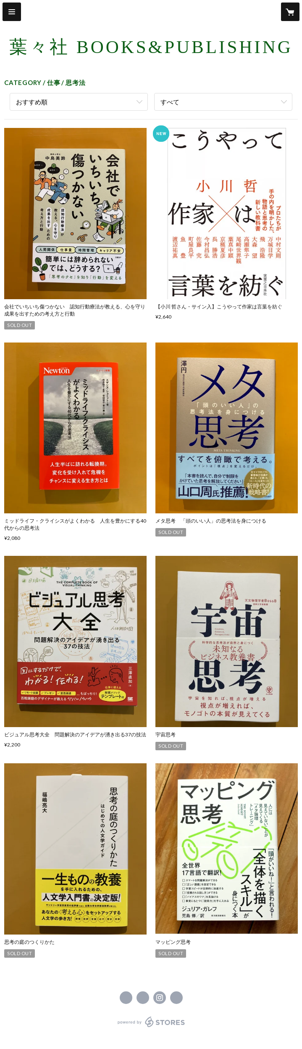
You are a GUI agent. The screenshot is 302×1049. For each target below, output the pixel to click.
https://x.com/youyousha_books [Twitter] (143, 997)
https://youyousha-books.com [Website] (176, 997)
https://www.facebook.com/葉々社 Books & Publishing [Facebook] (126, 997)
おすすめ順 (31, 102)
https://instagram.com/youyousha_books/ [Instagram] (159, 997)
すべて (169, 102)
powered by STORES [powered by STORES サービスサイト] (151, 1027)
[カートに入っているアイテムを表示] (290, 12)
